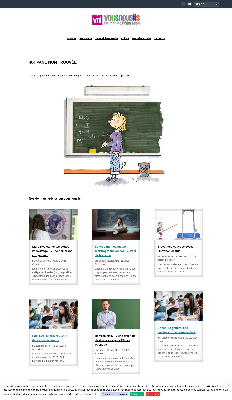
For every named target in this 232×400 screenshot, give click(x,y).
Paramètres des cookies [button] (114, 394)
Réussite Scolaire (141, 29)
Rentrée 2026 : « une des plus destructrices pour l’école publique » (115, 332)
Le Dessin (170, 251)
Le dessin (159, 29)
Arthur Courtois (43, 252)
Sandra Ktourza (106, 252)
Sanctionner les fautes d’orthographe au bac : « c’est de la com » (115, 243)
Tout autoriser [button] (137, 394)
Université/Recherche (106, 29)
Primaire (71, 29)
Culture (125, 29)
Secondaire (86, 29)
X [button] (229, 384)
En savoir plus (91, 394)
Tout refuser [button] (153, 394)
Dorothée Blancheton (172, 329)
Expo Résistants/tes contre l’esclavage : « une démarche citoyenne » (52, 243)
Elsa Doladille (43, 337)
